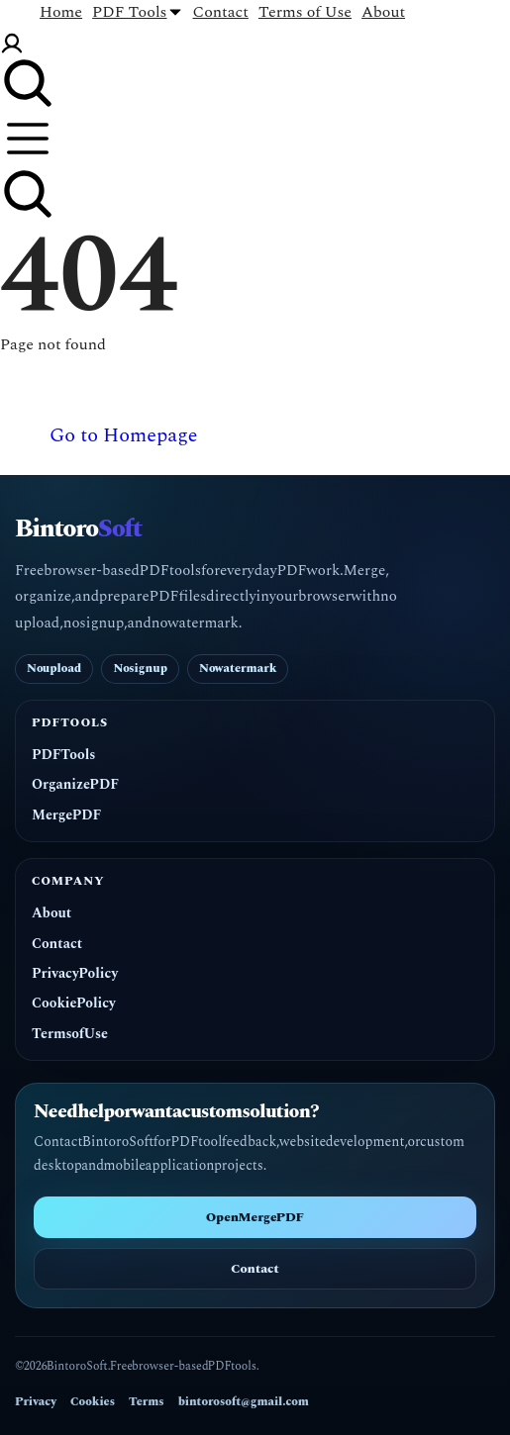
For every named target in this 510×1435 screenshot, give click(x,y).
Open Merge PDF (255, 1217)
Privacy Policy (75, 974)
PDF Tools (63, 755)
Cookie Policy (74, 1003)
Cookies (92, 1401)
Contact (57, 944)
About (51, 913)
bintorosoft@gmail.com (243, 1401)
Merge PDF (66, 815)
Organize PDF (75, 785)
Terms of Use (70, 1034)
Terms (146, 1401)
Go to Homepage (123, 435)
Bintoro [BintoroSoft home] (78, 530)
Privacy (35, 1401)
